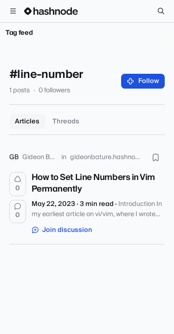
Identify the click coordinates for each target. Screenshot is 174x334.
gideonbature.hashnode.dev (106, 157)
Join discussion (62, 230)
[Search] (161, 11)
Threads (65, 121)
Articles (27, 121)
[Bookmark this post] (155, 157)
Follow (143, 81)
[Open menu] (13, 11)
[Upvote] (17, 184)
